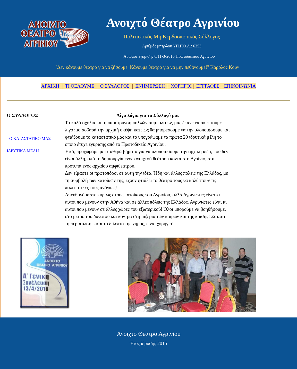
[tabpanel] (148, 86)
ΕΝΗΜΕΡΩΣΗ (150, 86)
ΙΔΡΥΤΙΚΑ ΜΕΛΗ (23, 151)
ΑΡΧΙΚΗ (51, 86)
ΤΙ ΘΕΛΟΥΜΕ (79, 86)
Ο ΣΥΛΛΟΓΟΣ (115, 86)
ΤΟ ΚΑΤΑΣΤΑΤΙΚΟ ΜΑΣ (28, 138)
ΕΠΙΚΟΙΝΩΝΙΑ (240, 86)
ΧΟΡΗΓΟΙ (181, 86)
